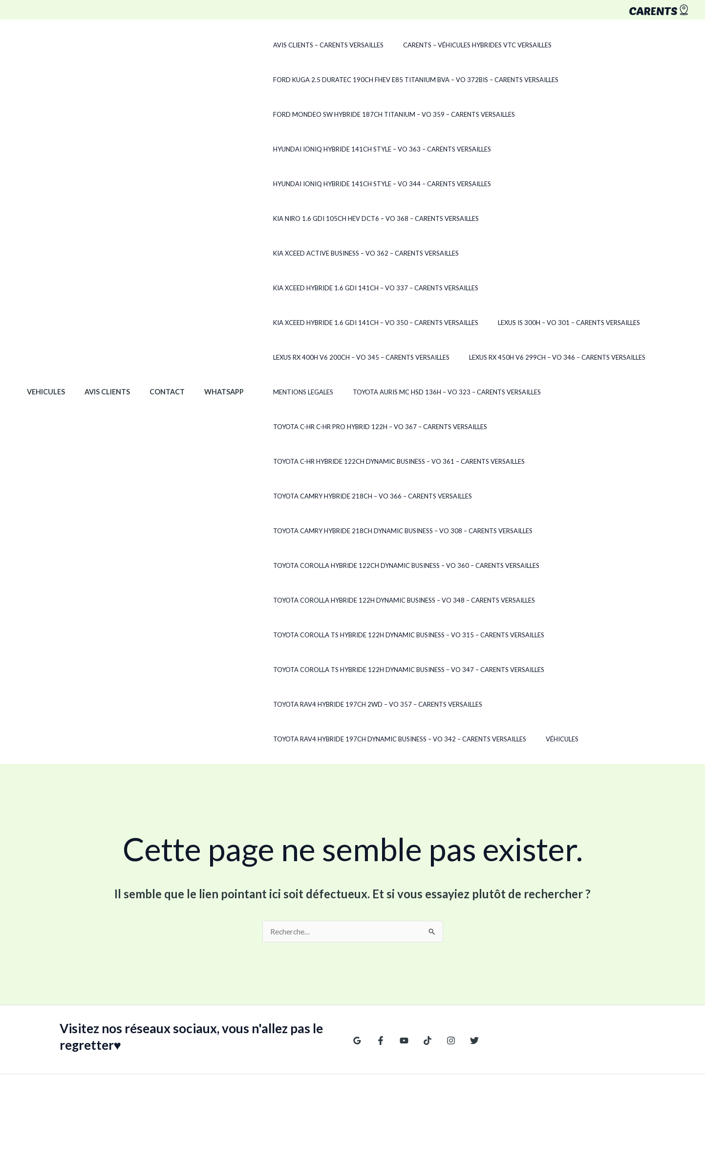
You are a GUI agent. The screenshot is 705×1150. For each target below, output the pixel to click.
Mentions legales (467, 322)
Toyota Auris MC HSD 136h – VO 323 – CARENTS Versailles (342, 357)
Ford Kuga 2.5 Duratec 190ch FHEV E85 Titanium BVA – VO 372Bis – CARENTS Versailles (390, 80)
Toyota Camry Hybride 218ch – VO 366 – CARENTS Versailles (347, 427)
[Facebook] (378, 971)
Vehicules (43, 357)
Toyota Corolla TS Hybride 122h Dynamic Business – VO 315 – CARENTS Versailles (383, 565)
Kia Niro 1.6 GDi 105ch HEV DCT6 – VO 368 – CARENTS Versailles (350, 218)
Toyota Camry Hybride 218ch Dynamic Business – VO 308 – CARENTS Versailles (377, 461)
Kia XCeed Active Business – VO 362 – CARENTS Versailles (559, 218)
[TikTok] (420, 971)
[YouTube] (399, 971)
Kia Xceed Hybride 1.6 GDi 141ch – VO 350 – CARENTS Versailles (568, 253)
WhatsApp (205, 357)
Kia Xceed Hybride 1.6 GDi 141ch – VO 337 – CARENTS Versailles (350, 253)
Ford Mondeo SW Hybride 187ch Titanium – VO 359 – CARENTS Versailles (369, 114)
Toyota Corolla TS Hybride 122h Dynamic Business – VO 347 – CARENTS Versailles (383, 600)
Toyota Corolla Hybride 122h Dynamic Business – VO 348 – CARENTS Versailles (379, 531)
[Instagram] (441, 971)
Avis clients (99, 357)
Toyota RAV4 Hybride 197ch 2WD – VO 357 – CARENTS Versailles (352, 635)
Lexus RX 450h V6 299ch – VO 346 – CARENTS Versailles (336, 322)
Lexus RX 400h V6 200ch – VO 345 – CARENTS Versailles (491, 288)
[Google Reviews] (357, 971)
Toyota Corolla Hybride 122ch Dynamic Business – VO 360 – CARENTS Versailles (381, 496)
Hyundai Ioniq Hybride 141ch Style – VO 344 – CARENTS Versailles (357, 184)
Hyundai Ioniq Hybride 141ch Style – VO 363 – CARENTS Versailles (357, 149)
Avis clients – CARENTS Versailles (303, 45)
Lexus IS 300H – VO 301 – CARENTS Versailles (319, 288)
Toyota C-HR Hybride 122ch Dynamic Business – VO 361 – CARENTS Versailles (373, 392)
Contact (153, 357)
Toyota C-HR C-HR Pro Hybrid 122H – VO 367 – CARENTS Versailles (555, 357)
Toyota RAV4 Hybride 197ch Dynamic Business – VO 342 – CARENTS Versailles (374, 669)
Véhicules (529, 669)
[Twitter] (462, 971)
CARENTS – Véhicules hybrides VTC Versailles (445, 45)
